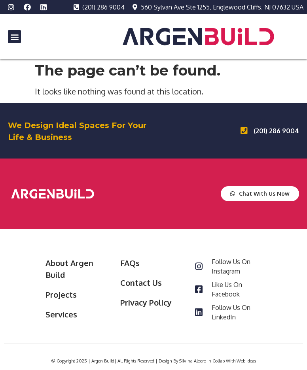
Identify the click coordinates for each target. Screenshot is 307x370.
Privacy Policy (146, 302)
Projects (61, 294)
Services (61, 314)
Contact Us (141, 283)
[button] (14, 36)
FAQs (130, 263)
